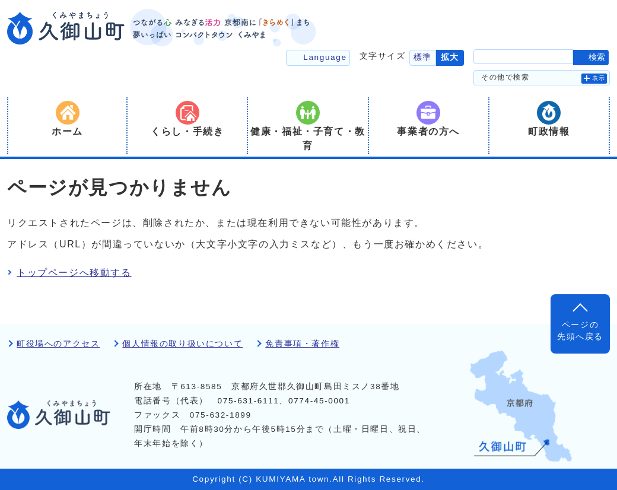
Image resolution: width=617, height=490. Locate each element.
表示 (599, 78)
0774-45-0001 (319, 400)
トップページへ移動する (74, 273)
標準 (423, 57)
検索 (597, 57)
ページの (580, 331)
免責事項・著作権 (302, 343)
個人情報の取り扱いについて (182, 343)
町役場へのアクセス (58, 343)
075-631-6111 (248, 400)
